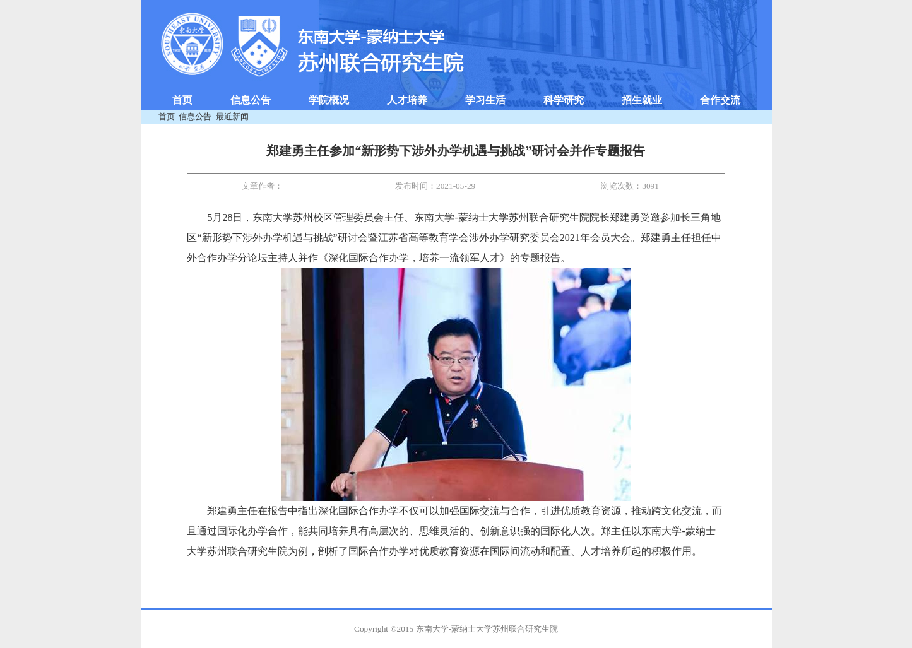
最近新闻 (232, 116)
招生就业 (642, 100)
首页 (182, 100)
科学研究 (563, 100)
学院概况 (329, 100)
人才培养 (407, 100)
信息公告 (250, 100)
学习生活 (485, 100)
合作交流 (720, 100)
